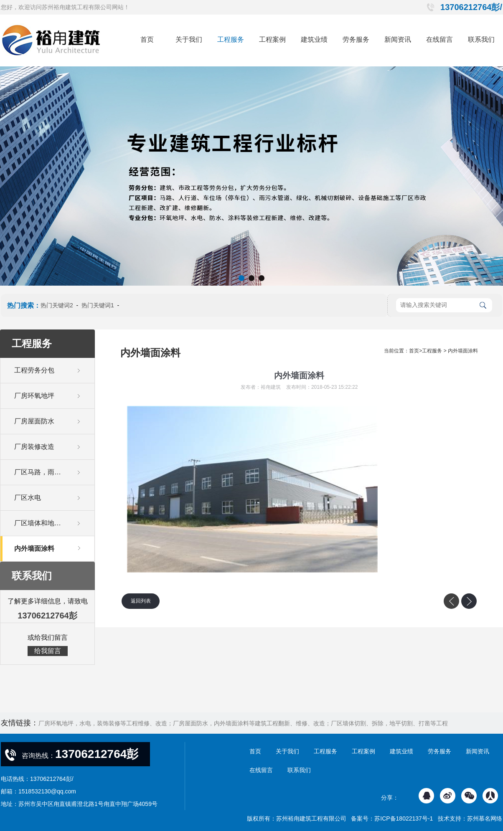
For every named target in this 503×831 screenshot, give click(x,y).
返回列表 (141, 601)
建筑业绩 (314, 39)
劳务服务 (356, 39)
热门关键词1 (97, 305)
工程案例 (272, 39)
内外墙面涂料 (463, 351)
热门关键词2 (57, 305)
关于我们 (188, 39)
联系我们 (481, 39)
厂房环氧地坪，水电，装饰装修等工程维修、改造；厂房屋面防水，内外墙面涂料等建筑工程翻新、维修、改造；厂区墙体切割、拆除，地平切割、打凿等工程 (243, 723)
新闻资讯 (397, 39)
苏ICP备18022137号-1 (403, 818)
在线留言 (439, 39)
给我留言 (47, 650)
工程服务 (230, 39)
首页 (147, 39)
